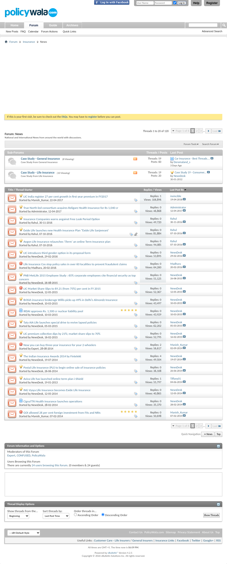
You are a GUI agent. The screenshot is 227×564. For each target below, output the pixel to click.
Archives (72, 25)
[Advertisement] (113, 79)
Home (14, 25)
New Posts (12, 31)
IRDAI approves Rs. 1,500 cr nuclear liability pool (53, 311)
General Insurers (142, 540)
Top (218, 434)
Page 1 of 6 (182, 130)
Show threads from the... (22, 511)
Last (217, 131)
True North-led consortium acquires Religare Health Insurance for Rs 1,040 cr (70, 208)
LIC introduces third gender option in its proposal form (57, 253)
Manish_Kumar (40, 200)
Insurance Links (164, 540)
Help (196, 3)
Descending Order (114, 515)
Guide (53, 25)
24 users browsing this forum (49, 465)
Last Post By (178, 189)
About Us (207, 532)
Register (212, 3)
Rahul (34, 222)
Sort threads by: (52, 511)
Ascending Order (86, 515)
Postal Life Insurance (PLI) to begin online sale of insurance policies (64, 367)
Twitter (196, 540)
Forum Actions (49, 31)
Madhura (36, 267)
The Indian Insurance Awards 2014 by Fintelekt (52, 356)
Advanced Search (212, 31)
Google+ (208, 540)
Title (10, 189)
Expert (35, 348)
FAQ (23, 31)
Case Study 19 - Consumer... (190, 172)
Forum (33, 25)
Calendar (33, 31)
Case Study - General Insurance (40, 158)
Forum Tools (190, 144)
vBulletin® (113, 552)
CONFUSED (23, 455)
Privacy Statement (189, 532)
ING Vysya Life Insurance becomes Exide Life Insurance (57, 390)
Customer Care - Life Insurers (112, 540)
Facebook (183, 540)
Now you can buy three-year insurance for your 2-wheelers (59, 345)
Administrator (39, 211)
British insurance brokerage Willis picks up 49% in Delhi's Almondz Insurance (70, 300)
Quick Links (69, 31)
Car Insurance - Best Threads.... (192, 158)
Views (158, 189)
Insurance (29, 41)
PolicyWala (38, 455)
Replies (148, 189)
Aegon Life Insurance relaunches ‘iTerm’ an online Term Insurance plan (66, 241)
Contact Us (135, 532)
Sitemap (171, 532)
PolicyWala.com (154, 532)
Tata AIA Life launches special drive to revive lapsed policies (60, 322)
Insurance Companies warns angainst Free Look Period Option (61, 219)
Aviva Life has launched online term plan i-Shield (53, 379)
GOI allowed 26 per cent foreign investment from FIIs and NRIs (61, 412)
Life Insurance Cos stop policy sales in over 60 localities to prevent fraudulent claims (75, 264)
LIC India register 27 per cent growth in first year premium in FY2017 (65, 196)
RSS (218, 540)
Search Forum (209, 144)
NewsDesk (37, 256)
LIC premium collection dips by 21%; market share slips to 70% (61, 333)
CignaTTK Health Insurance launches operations (52, 401)
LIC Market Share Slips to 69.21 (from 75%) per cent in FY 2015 (62, 288)
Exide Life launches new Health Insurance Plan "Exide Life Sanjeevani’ (66, 230)
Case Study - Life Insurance (37, 172)
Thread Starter (24, 189)
